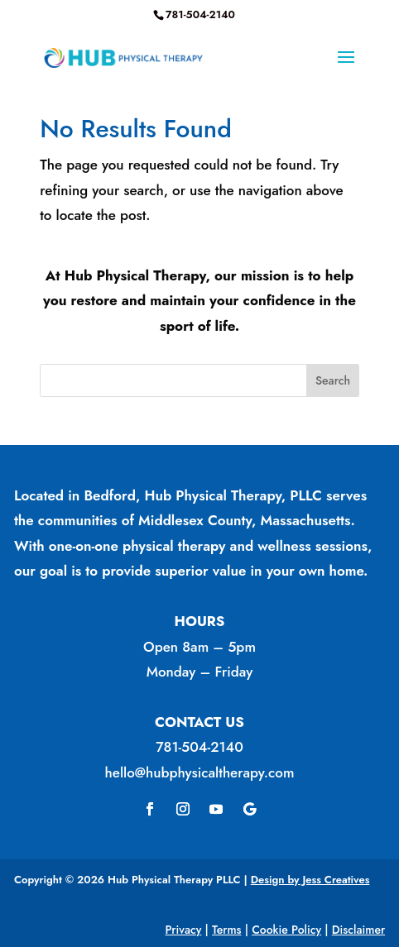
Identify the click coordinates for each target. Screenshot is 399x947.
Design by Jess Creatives (310, 879)
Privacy (184, 929)
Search (332, 380)
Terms (226, 929)
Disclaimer (358, 929)
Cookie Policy (286, 929)
